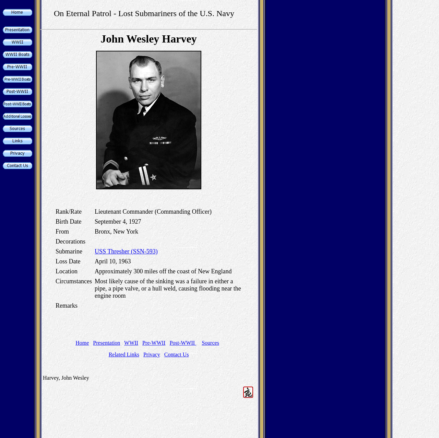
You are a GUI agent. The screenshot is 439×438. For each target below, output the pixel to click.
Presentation (106, 343)
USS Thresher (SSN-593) (126, 251)
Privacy (151, 354)
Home (82, 343)
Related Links (124, 354)
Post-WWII (182, 343)
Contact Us (176, 354)
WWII (131, 343)
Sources (210, 343)
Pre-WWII (154, 343)
